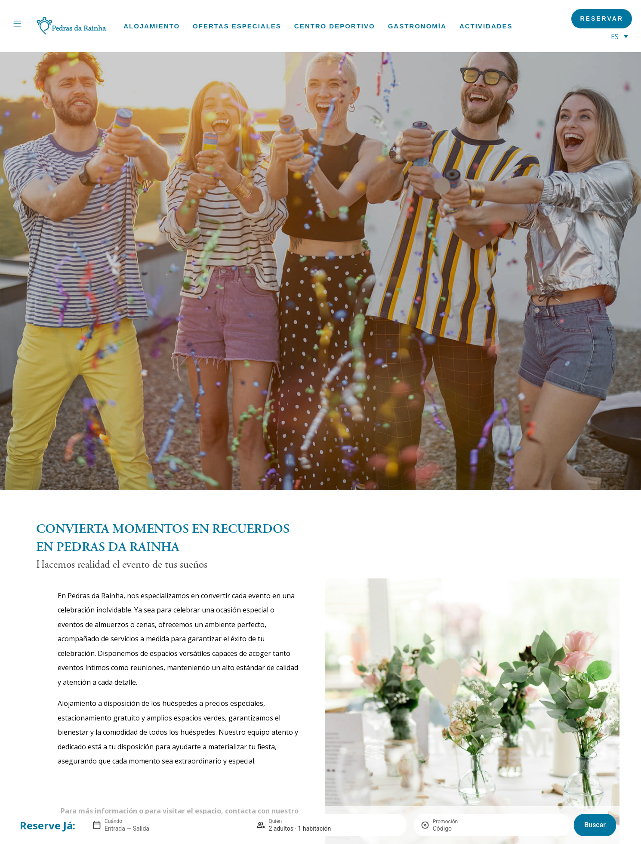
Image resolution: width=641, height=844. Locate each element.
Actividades (486, 26)
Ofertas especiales (237, 26)
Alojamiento (151, 26)
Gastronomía (417, 26)
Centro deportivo (334, 26)
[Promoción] (453, 828)
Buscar (595, 825)
